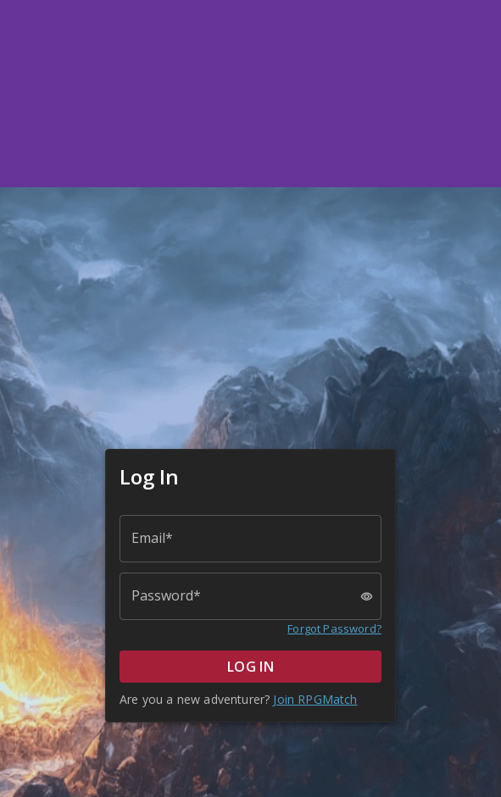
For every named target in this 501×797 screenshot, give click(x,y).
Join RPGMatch (315, 699)
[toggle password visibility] (366, 597)
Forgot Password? (334, 628)
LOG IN (250, 666)
